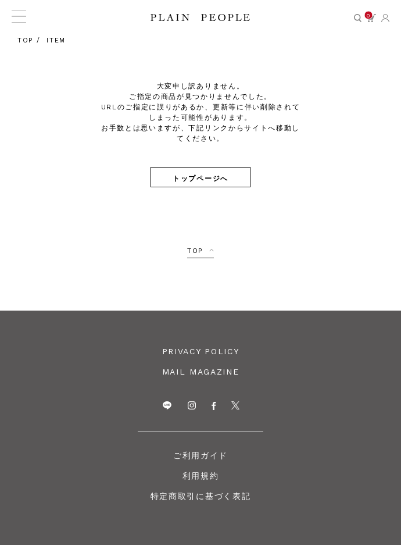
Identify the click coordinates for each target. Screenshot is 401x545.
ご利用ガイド (200, 455)
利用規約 (200, 475)
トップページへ (200, 178)
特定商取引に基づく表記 (200, 496)
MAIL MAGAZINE (200, 371)
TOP (195, 251)
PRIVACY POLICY (200, 351)
